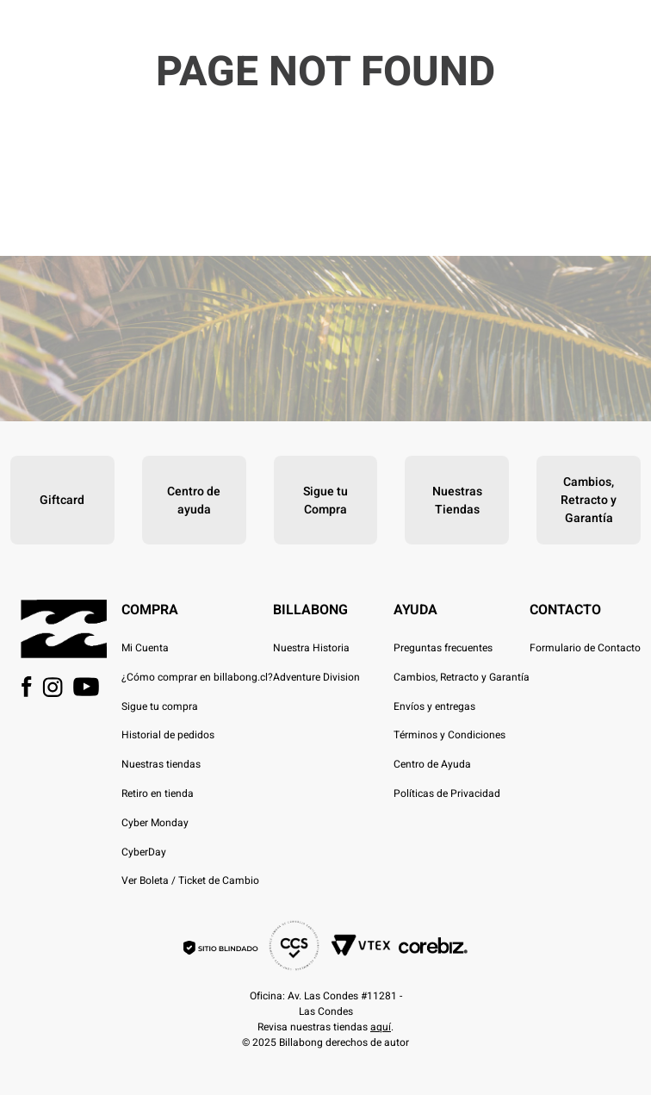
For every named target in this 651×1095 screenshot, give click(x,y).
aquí (380, 1027)
